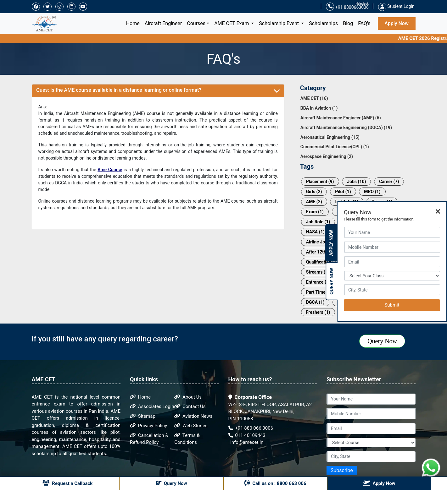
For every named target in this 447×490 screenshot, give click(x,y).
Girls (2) (314, 191)
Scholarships (323, 23)
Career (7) (389, 181)
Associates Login (152, 406)
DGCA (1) (315, 302)
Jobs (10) (356, 181)
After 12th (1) (319, 251)
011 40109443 (246, 435)
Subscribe (342, 470)
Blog (348, 23)
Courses (196, 23)
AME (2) (314, 201)
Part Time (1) (319, 292)
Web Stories (191, 425)
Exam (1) (315, 211)
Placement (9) (320, 181)
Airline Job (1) (320, 241)
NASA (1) (315, 231)
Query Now (382, 341)
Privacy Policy (148, 425)
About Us (188, 397)
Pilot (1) (343, 191)
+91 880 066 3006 (250, 428)
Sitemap (142, 416)
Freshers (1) (318, 312)
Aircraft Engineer (163, 23)
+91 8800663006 (347, 7)
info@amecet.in (246, 442)
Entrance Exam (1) (324, 282)
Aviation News (193, 416)
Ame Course (110, 169)
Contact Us (189, 406)
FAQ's (364, 23)
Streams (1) (317, 272)
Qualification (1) (322, 261)
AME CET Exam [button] (232, 23)
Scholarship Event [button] (279, 23)
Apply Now (396, 23)
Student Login (396, 6)
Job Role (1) (318, 221)
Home (134, 22)
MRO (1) (372, 191)
